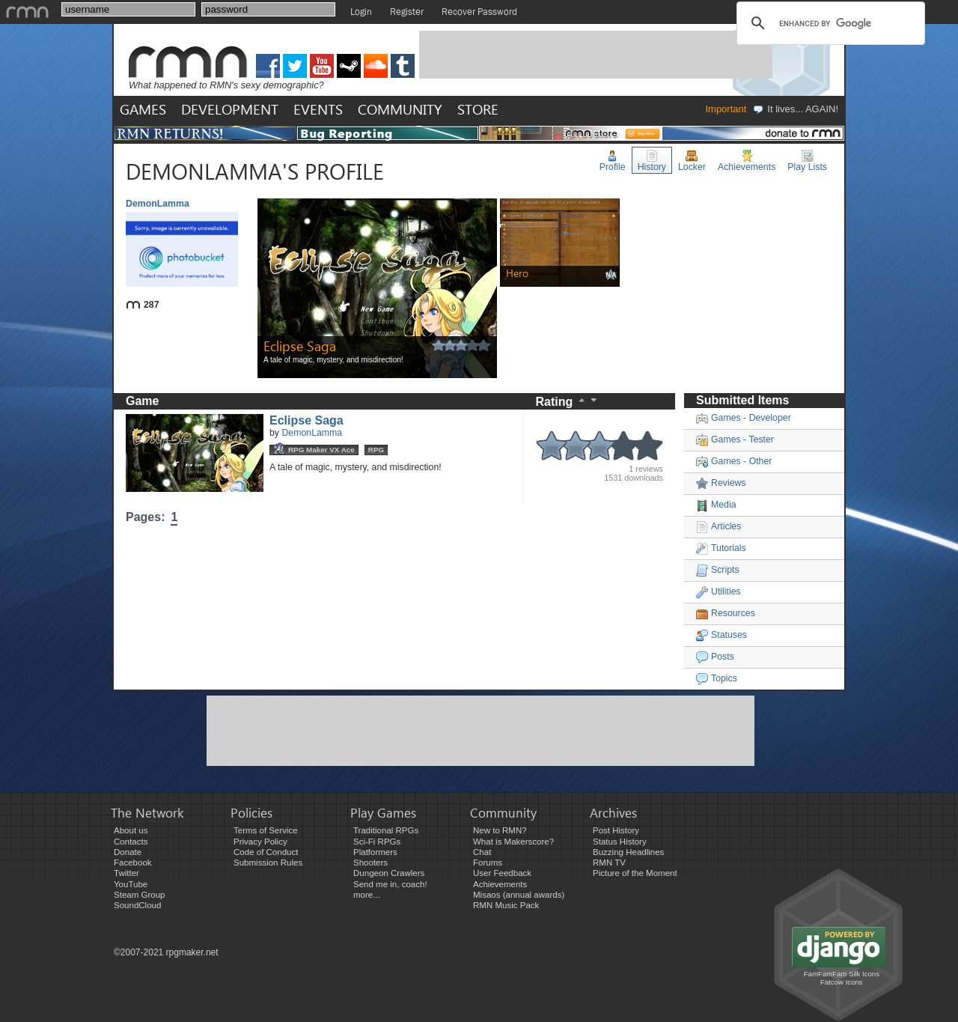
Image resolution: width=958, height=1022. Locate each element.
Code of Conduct (266, 852)
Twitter (126, 873)
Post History (616, 830)
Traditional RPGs (385, 830)
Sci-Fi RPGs (376, 841)
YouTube (130, 884)
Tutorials (721, 548)
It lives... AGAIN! (795, 109)
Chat (482, 852)
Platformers (375, 852)
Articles (718, 526)
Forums (487, 862)
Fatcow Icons (841, 982)
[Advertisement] (596, 54)
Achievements (746, 161)
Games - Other (734, 461)
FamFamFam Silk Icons (841, 974)
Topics (716, 678)
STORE (477, 109)
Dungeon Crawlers (388, 873)
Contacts (130, 841)
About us (130, 830)
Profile (612, 161)
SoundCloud (137, 905)
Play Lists (807, 161)
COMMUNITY (400, 109)
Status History (620, 841)
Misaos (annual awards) (518, 894)
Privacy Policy (260, 841)
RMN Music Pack (506, 905)
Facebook (133, 862)
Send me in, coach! (390, 884)
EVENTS (318, 109)
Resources (725, 613)
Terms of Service (266, 830)
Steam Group (139, 894)
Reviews (721, 483)
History (652, 161)
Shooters (370, 862)
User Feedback (502, 873)
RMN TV (609, 862)
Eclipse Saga (299, 345)
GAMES (143, 109)
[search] (828, 23)
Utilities (718, 591)
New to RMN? (500, 830)
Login (361, 11)
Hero (517, 273)
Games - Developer (743, 418)
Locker (692, 161)
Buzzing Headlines (628, 852)
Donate (127, 852)
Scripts (717, 570)
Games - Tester (735, 439)
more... (366, 894)
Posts (715, 656)
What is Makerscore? (513, 841)
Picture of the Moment (635, 873)
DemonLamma (311, 433)
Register (407, 11)
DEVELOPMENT (229, 109)
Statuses (721, 635)
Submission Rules (268, 862)
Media (716, 504)
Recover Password (479, 11)
